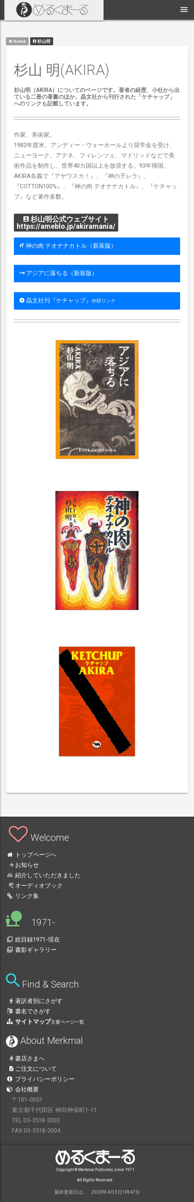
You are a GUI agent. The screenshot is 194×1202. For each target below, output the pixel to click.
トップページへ (31, 854)
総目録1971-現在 (33, 939)
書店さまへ (25, 1058)
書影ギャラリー (31, 949)
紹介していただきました (43, 875)
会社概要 (22, 1089)
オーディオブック (34, 885)
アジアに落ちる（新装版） (58, 273)
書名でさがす (28, 1011)
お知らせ (22, 865)
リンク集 (22, 896)
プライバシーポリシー (40, 1079)
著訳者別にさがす (34, 1001)
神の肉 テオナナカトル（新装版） (68, 245)
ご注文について (31, 1068)
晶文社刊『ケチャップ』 (67, 300)
